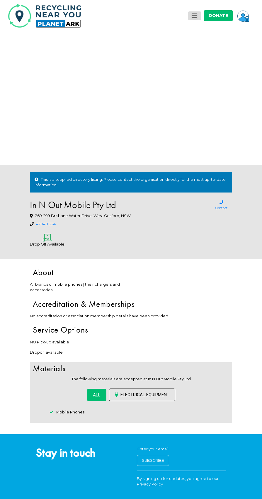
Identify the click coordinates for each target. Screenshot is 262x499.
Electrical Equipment (142, 394)
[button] (243, 15)
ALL (97, 395)
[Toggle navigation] (194, 15)
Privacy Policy (150, 484)
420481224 (46, 224)
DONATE (218, 15)
